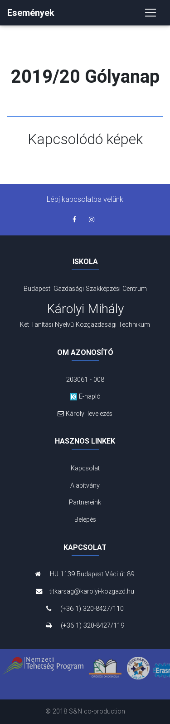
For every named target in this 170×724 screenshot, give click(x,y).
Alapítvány (85, 485)
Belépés (85, 519)
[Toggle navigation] (150, 12)
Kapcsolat (85, 468)
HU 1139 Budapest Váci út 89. (85, 574)
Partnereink (85, 502)
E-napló (85, 396)
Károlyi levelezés (85, 413)
